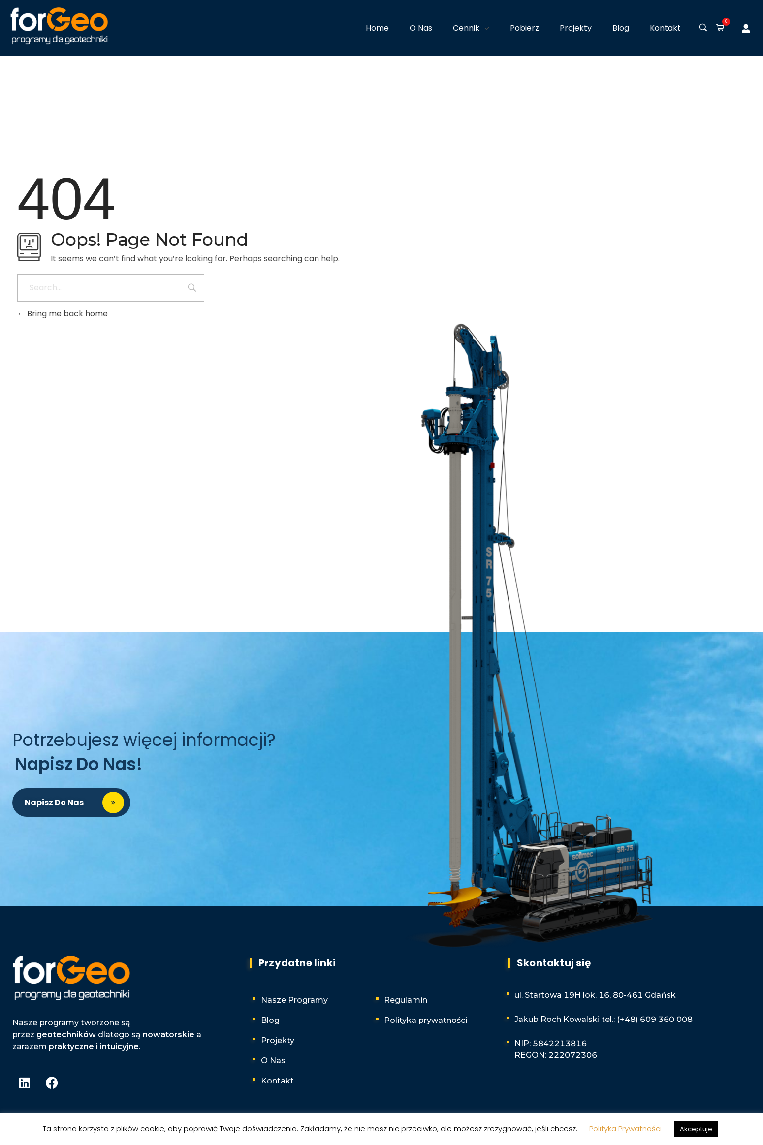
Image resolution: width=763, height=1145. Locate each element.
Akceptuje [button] (696, 1129)
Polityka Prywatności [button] (625, 1128)
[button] (718, 28)
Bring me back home (62, 313)
